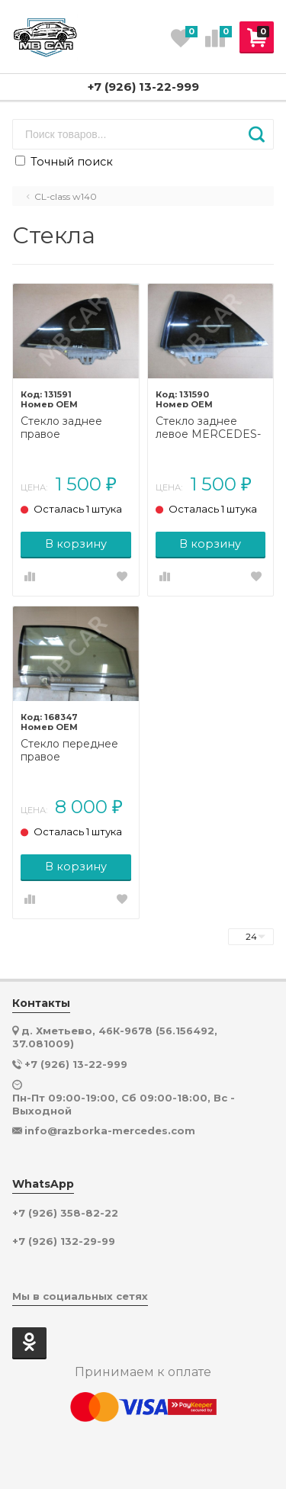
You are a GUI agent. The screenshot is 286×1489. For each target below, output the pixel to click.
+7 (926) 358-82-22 (65, 1213)
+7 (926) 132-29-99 (63, 1241)
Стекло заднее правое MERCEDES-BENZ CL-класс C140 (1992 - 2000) (75, 428)
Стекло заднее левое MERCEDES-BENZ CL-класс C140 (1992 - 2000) (208, 428)
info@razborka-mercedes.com (109, 1130)
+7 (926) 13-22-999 (143, 86)
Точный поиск (64, 162)
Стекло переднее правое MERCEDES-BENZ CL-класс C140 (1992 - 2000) (75, 751)
